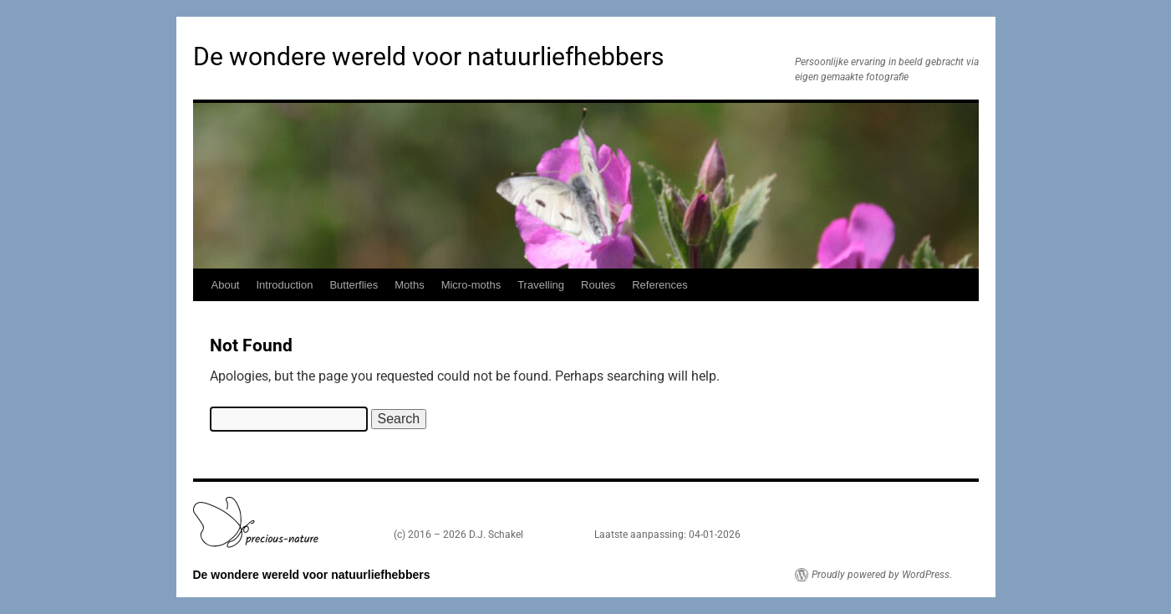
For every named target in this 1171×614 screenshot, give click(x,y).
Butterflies (353, 285)
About (225, 285)
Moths (409, 285)
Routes (598, 285)
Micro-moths (471, 285)
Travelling (540, 285)
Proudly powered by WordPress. (882, 575)
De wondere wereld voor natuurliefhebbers (428, 56)
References (659, 285)
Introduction (284, 285)
